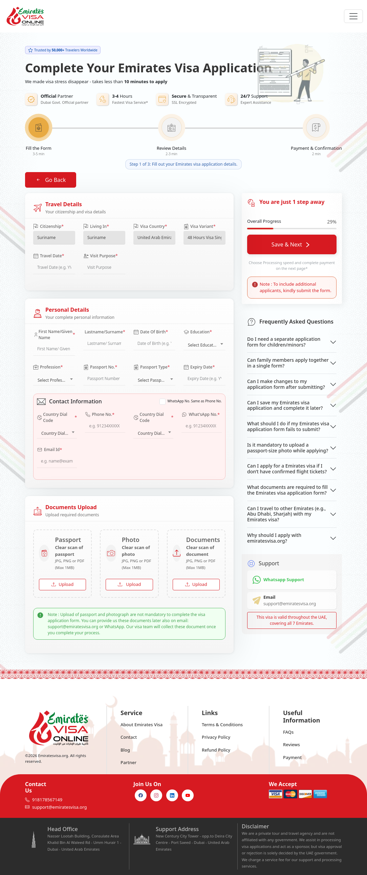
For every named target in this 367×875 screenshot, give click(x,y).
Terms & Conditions (222, 725)
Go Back (51, 180)
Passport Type (151, 367)
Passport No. (100, 367)
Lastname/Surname (105, 332)
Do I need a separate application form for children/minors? (283, 342)
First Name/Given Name (54, 334)
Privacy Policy (216, 737)
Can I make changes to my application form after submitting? (286, 384)
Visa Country (150, 226)
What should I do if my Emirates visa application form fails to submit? (288, 426)
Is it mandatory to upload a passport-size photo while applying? (287, 448)
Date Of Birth (150, 332)
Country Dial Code (57, 417)
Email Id (49, 450)
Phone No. (99, 414)
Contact (129, 737)
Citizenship (48, 226)
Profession (48, 367)
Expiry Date (199, 367)
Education (198, 332)
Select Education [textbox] (203, 345)
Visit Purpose (100, 256)
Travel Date (48, 256)
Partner (128, 762)
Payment (292, 757)
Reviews (291, 744)
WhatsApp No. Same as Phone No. (195, 401)
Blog (125, 750)
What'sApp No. (200, 414)
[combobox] (204, 343)
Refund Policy (216, 750)
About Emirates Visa (142, 725)
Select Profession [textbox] (54, 380)
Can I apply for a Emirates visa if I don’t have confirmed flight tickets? (287, 469)
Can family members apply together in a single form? (288, 363)
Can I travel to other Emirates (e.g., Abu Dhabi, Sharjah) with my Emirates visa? (286, 514)
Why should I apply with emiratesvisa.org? (274, 538)
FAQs (288, 732)
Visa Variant (200, 226)
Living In (96, 226)
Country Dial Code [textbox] (58, 433)
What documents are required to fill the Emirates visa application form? (287, 490)
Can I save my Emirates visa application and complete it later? (285, 405)
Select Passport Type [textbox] (156, 380)
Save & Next (290, 244)
